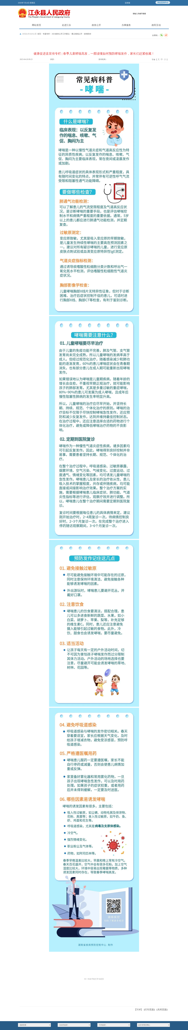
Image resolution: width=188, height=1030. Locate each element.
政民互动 (151, 25)
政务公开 (91, 25)
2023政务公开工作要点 (61, 34)
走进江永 (61, 25)
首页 (39, 34)
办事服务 (121, 25)
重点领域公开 (76, 34)
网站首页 (31, 25)
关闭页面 (162, 1009)
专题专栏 (46, 34)
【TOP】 (138, 1009)
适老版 (127, 3)
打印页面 (149, 1009)
